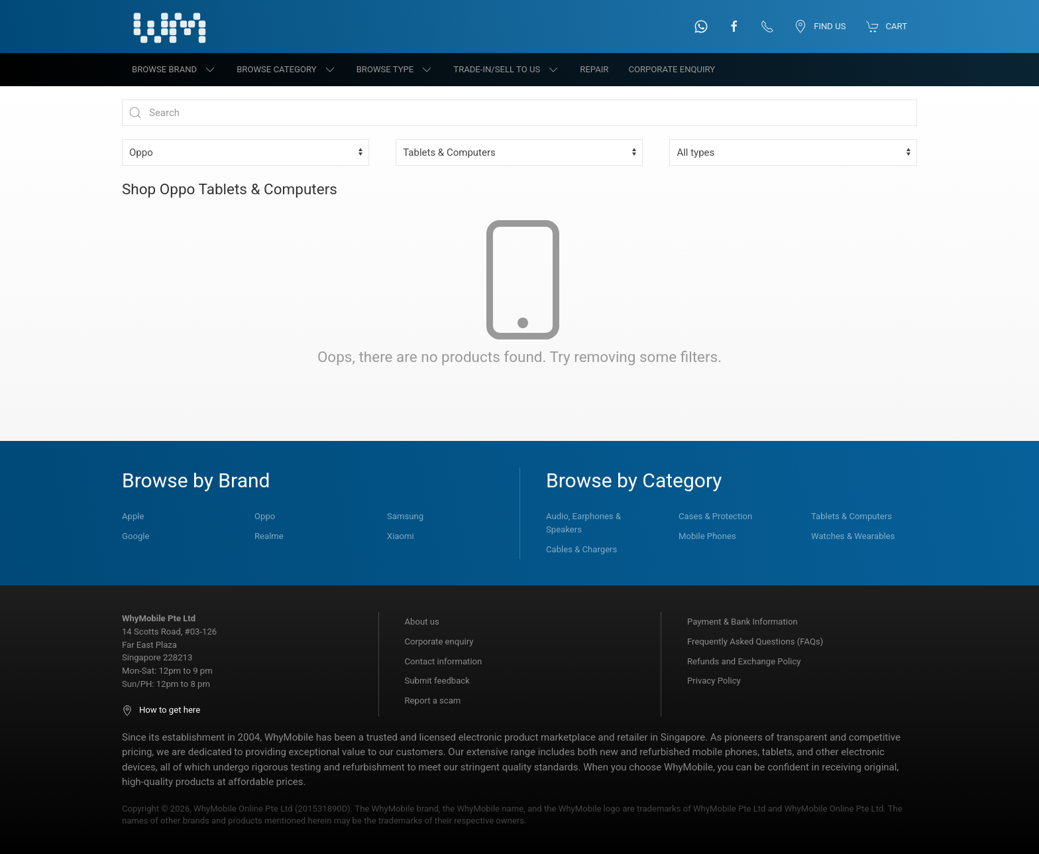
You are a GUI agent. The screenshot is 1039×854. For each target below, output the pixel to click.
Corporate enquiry (439, 641)
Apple (133, 516)
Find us (820, 26)
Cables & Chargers (581, 549)
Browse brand (174, 69)
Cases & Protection (715, 516)
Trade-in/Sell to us (506, 69)
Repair (594, 69)
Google (135, 536)
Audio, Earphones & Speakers (583, 522)
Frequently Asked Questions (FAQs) (755, 641)
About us (422, 622)
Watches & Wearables (853, 536)
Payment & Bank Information (742, 622)
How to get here (161, 710)
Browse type (395, 69)
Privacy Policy (714, 681)
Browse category (287, 69)
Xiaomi (400, 536)
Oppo (264, 516)
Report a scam (433, 700)
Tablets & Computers (851, 516)
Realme (269, 536)
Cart (886, 26)
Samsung (405, 516)
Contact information (443, 661)
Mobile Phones (707, 536)
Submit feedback (437, 681)
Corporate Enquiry (671, 69)
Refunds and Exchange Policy (743, 661)
